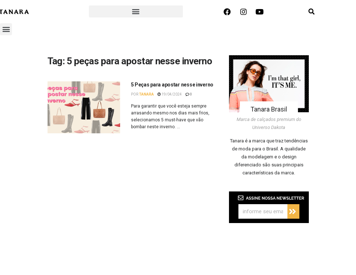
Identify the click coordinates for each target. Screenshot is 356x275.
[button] (136, 11)
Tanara (146, 94)
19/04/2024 (169, 94)
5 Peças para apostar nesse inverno (172, 85)
